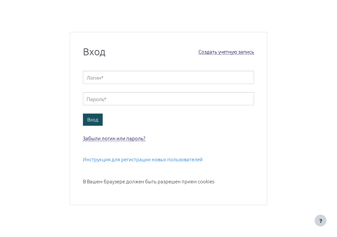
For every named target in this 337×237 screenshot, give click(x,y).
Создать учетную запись (226, 52)
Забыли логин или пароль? (114, 138)
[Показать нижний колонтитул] (320, 220)
